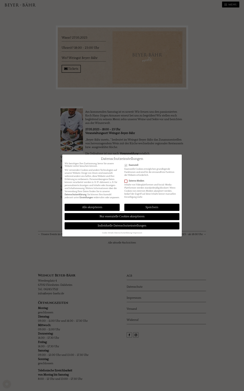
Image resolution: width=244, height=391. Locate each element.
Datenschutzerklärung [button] (123, 233)
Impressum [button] (137, 233)
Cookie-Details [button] (107, 233)
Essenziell (132, 165)
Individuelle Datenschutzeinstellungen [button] (122, 225)
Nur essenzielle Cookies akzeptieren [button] (122, 216)
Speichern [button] (151, 207)
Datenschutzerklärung (75, 194)
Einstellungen (86, 197)
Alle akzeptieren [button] (92, 207)
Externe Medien (135, 181)
